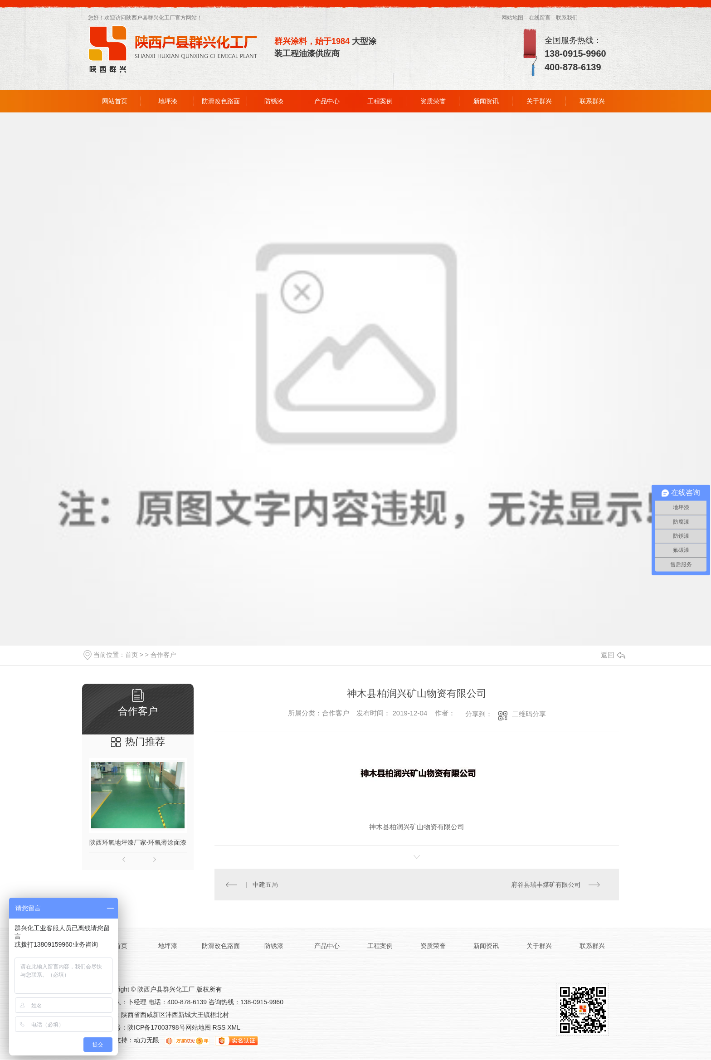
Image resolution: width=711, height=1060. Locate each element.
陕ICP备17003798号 (156, 1027)
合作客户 (163, 654)
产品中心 (327, 101)
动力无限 (146, 1040)
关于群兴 (539, 101)
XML (233, 1027)
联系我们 (567, 18)
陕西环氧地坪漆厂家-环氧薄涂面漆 (138, 842)
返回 (613, 655)
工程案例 (380, 101)
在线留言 (539, 18)
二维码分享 (529, 714)
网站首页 (114, 101)
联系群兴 (592, 101)
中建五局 (265, 884)
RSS (220, 1027)
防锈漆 (273, 101)
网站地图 (512, 18)
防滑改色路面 (221, 101)
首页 (131, 654)
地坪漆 (167, 101)
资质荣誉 (433, 101)
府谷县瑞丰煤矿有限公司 (546, 884)
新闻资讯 (486, 101)
